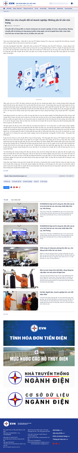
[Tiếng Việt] (19, 3)
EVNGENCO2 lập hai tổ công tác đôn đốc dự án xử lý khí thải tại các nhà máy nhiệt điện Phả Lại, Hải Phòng (57, 206)
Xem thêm (5, 314)
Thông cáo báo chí (28, 8)
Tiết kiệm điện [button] (51, 8)
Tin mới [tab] (6, 200)
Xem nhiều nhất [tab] (15, 200)
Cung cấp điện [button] (68, 8)
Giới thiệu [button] (9, 8)
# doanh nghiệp (27, 181)
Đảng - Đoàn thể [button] (17, 8)
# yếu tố (36, 181)
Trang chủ (5, 11)
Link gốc (5, 170)
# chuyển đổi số (16, 181)
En (73, 3)
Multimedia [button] (60, 8)
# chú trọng (43, 181)
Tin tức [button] (36, 8)
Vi (71, 3)
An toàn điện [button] (43, 8)
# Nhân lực (7, 181)
